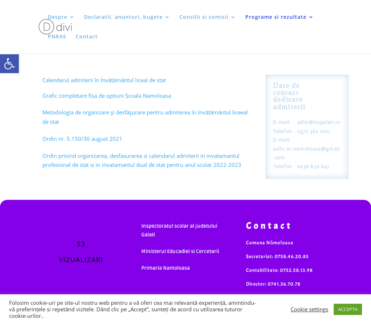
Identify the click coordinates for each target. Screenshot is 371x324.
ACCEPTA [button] (348, 309)
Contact (87, 37)
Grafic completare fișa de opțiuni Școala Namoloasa (106, 95)
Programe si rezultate (276, 17)
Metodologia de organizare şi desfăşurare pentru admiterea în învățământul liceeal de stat (145, 117)
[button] (9, 63)
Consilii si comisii (204, 17)
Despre (57, 17)
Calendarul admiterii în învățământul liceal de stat (104, 80)
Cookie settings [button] (309, 309)
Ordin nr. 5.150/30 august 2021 (82, 138)
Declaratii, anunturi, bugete (123, 17)
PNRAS (57, 37)
